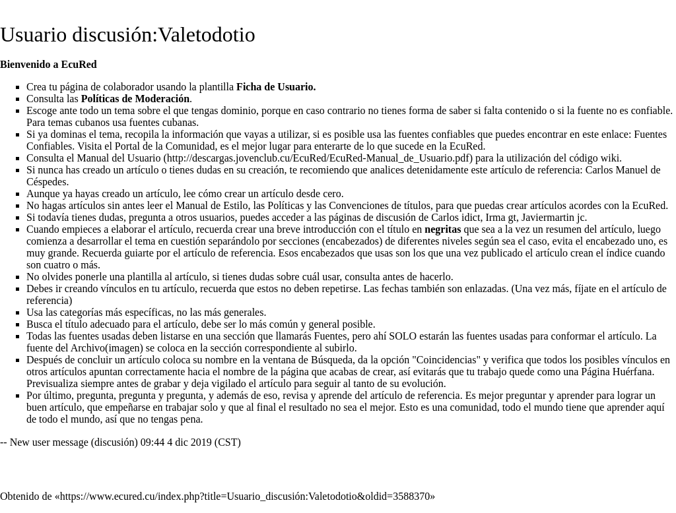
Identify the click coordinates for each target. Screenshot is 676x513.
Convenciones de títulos (379, 205)
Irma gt (500, 217)
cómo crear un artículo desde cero (269, 193)
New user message (49, 442)
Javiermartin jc (553, 217)
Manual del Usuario (118, 158)
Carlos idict (455, 217)
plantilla (144, 276)
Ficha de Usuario (274, 86)
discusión (114, 442)
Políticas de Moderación (135, 98)
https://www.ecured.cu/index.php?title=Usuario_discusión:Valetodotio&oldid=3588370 (245, 496)
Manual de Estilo (212, 205)
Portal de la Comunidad (165, 146)
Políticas (285, 205)
